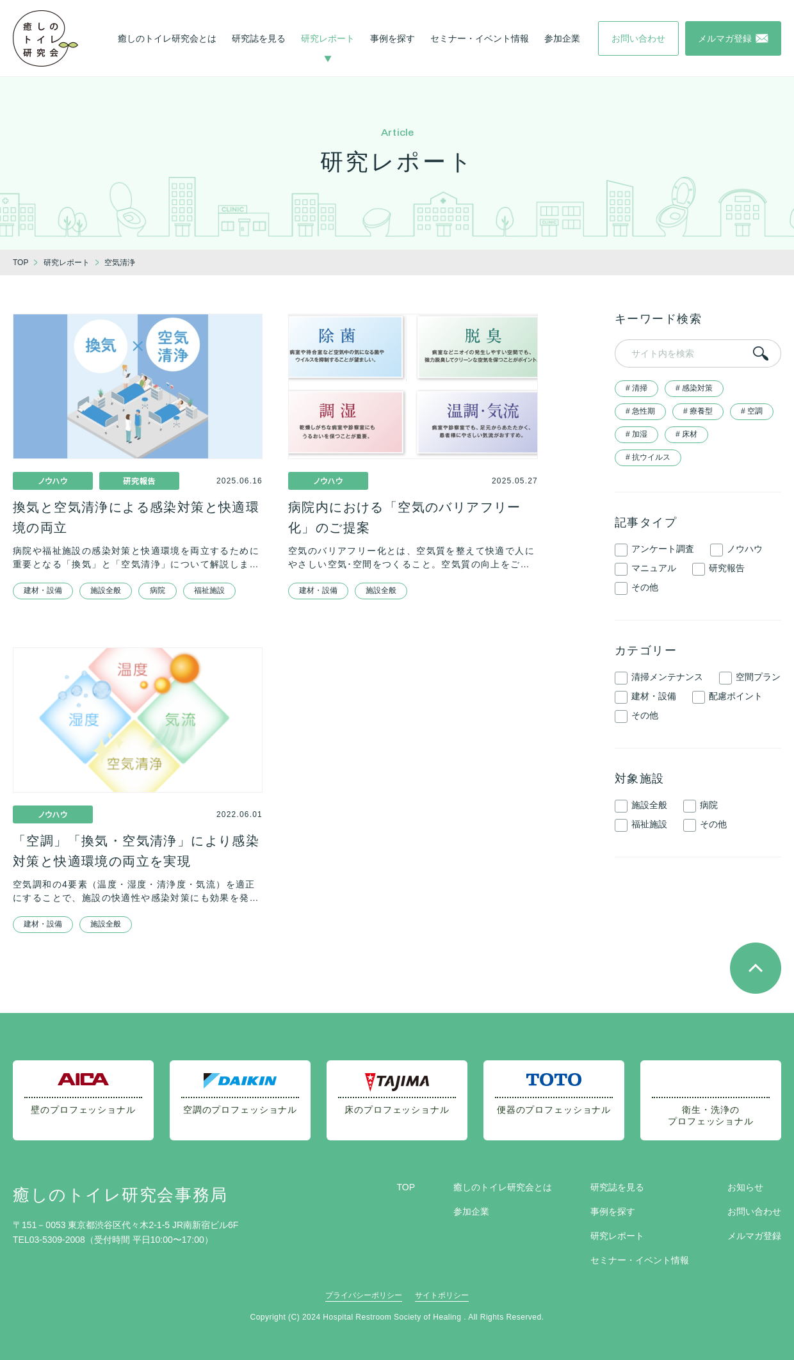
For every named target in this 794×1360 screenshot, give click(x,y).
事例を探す (392, 38)
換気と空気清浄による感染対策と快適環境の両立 (136, 517)
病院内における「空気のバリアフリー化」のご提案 (404, 517)
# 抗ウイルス (648, 457)
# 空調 (752, 411)
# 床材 (686, 434)
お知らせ (745, 1187)
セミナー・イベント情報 (479, 38)
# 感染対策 (694, 388)
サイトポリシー (442, 1295)
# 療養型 (698, 411)
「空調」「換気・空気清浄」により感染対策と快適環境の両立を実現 (136, 851)
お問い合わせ (754, 1211)
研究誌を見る (259, 38)
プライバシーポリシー (363, 1295)
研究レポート (328, 38)
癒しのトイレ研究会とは (167, 38)
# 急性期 (640, 411)
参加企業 (562, 38)
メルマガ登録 (754, 1236)
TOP (405, 1187)
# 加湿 (636, 434)
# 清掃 (636, 388)
